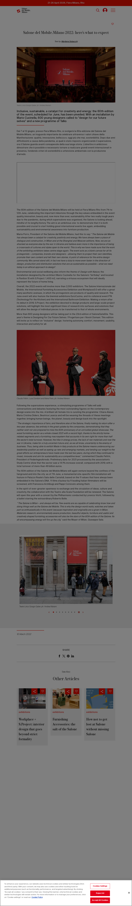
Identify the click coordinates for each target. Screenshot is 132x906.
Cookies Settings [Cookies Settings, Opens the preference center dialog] (100, 886)
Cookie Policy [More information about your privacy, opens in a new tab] (37, 897)
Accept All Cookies (100, 900)
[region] (66, 893)
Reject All (100, 893)
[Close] (129, 893)
